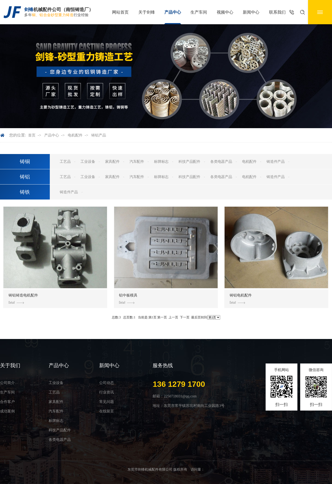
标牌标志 (161, 161)
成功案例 (7, 411)
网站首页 (120, 12)
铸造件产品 (276, 161)
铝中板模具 (128, 298)
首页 (32, 135)
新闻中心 (251, 12)
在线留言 (106, 411)
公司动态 (106, 383)
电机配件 (75, 135)
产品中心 (172, 12)
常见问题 (106, 402)
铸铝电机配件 (241, 298)
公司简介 (7, 383)
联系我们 (277, 12)
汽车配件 (137, 161)
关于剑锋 (146, 12)
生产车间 (198, 12)
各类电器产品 (221, 161)
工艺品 (65, 161)
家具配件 (112, 161)
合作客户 (7, 402)
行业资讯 (106, 392)
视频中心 (225, 12)
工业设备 (87, 161)
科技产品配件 (189, 161)
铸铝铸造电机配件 (23, 298)
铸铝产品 (98, 135)
